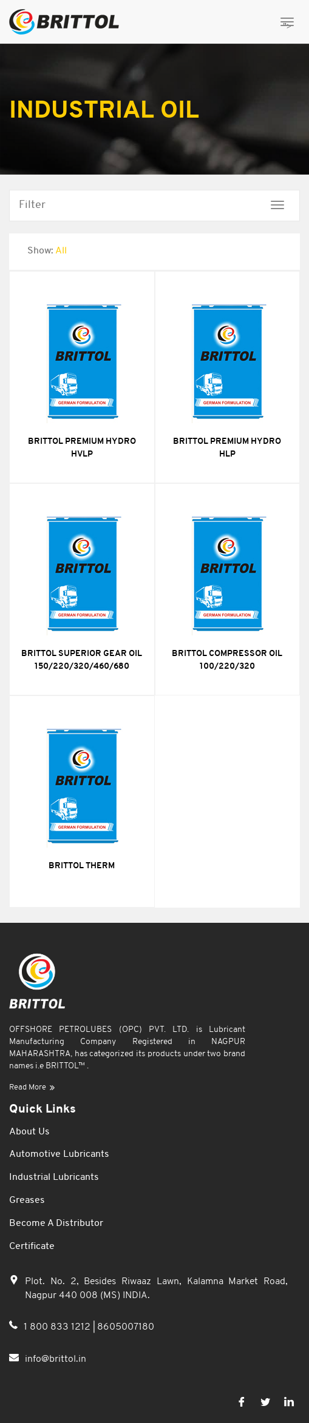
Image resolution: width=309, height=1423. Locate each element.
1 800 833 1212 (58, 1327)
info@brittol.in (55, 1363)
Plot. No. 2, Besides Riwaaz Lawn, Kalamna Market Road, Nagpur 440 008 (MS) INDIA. (156, 1290)
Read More (32, 1087)
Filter (32, 205)
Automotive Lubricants (59, 1154)
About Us (29, 1132)
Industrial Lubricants (54, 1177)
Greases (27, 1200)
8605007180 (125, 1327)
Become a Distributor (56, 1223)
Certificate (32, 1246)
